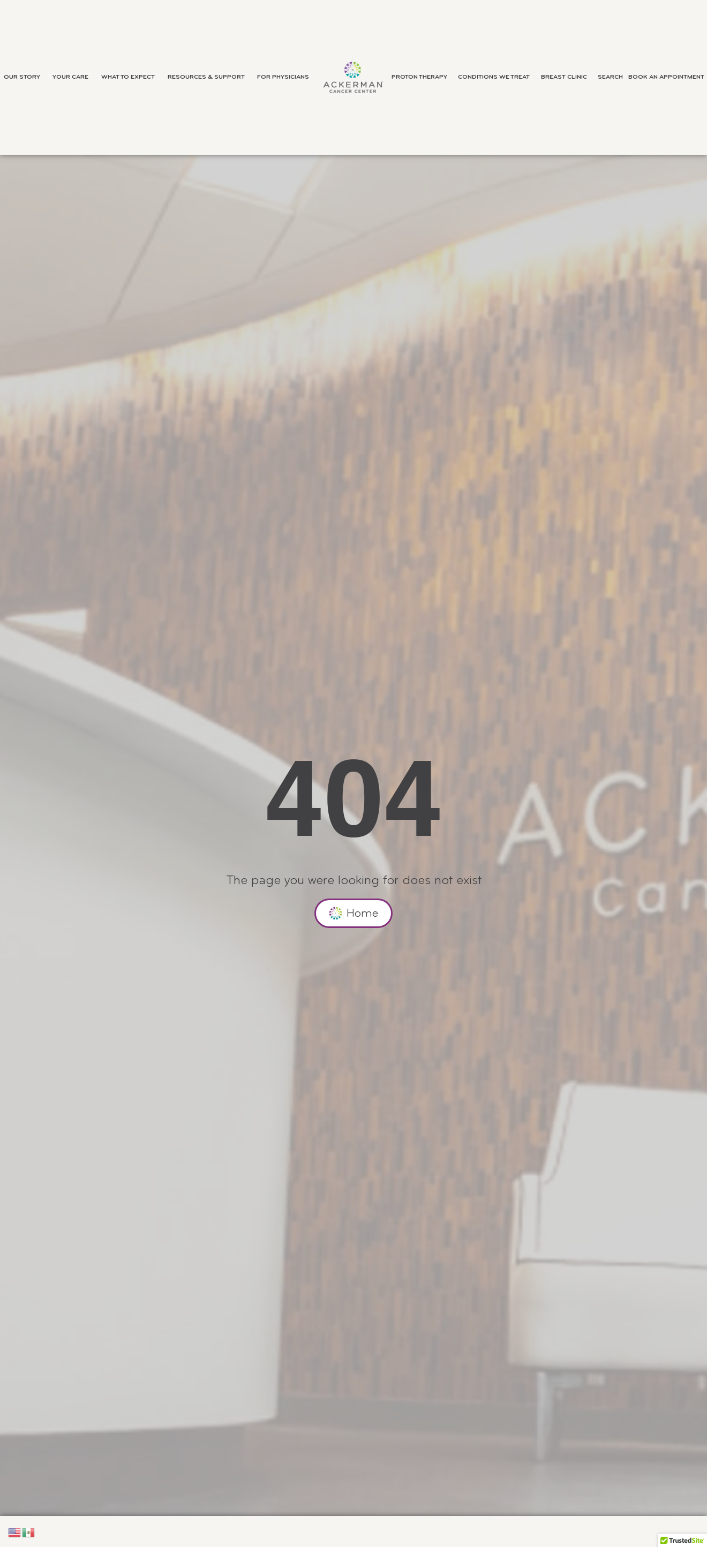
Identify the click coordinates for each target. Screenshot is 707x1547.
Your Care (73, 77)
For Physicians (285, 77)
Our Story (25, 77)
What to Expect (130, 77)
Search (610, 77)
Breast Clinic (566, 77)
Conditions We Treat (496, 77)
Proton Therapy (422, 77)
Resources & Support (209, 77)
